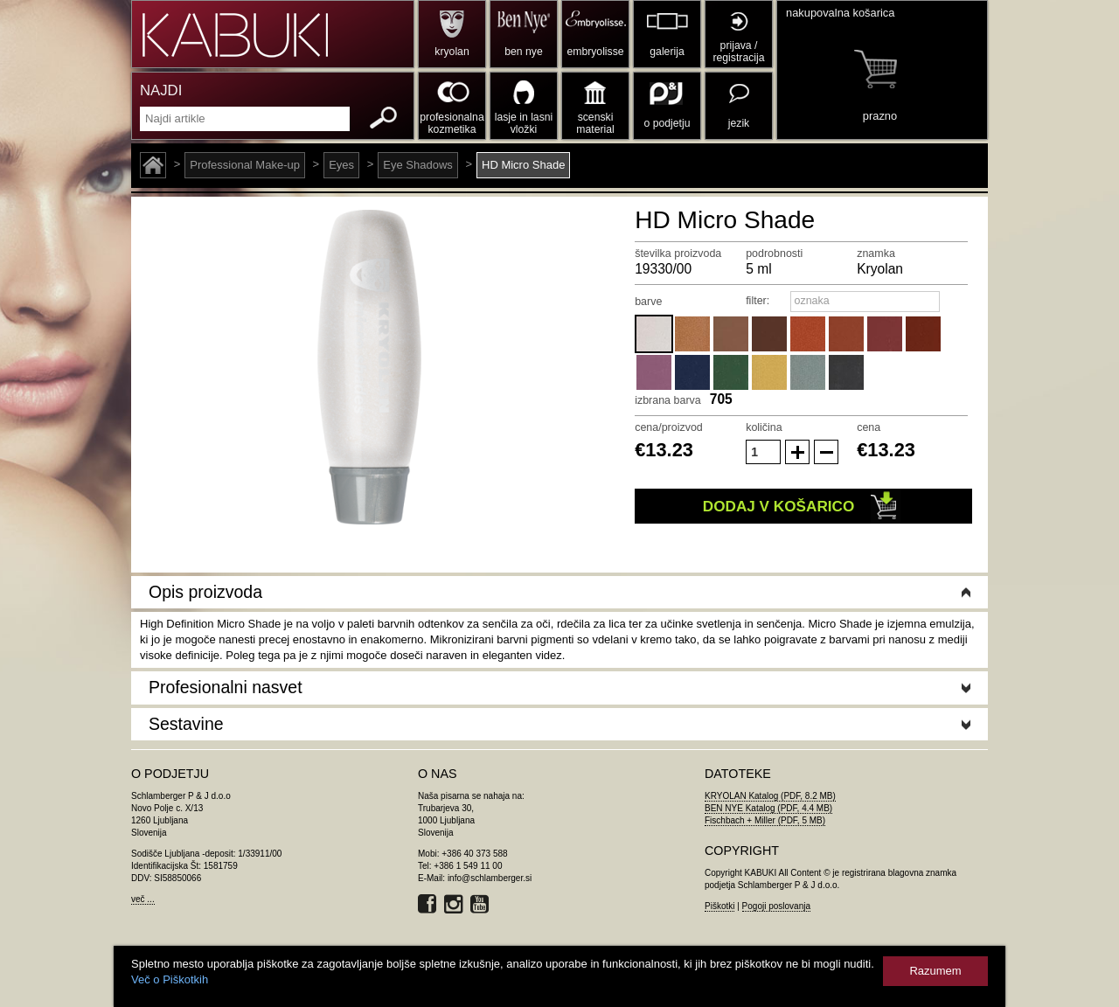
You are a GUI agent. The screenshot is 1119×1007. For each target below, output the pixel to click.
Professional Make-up (245, 164)
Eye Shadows (418, 164)
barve (648, 301)
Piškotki (719, 906)
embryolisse (594, 51)
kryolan (451, 51)
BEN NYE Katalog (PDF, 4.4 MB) (768, 808)
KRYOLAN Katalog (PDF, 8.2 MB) (770, 796)
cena (868, 427)
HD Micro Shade (523, 164)
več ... (143, 899)
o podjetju (667, 123)
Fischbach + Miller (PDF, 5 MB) (765, 820)
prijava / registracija (738, 51)
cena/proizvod (669, 427)
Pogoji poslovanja (776, 906)
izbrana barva (668, 400)
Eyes (341, 164)
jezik (738, 123)
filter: (757, 301)
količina (764, 427)
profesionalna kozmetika (451, 123)
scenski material (595, 123)
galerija (667, 51)
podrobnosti (774, 253)
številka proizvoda (678, 253)
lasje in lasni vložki (524, 123)
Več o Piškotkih (169, 979)
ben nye (523, 51)
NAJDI (161, 90)
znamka (876, 253)
